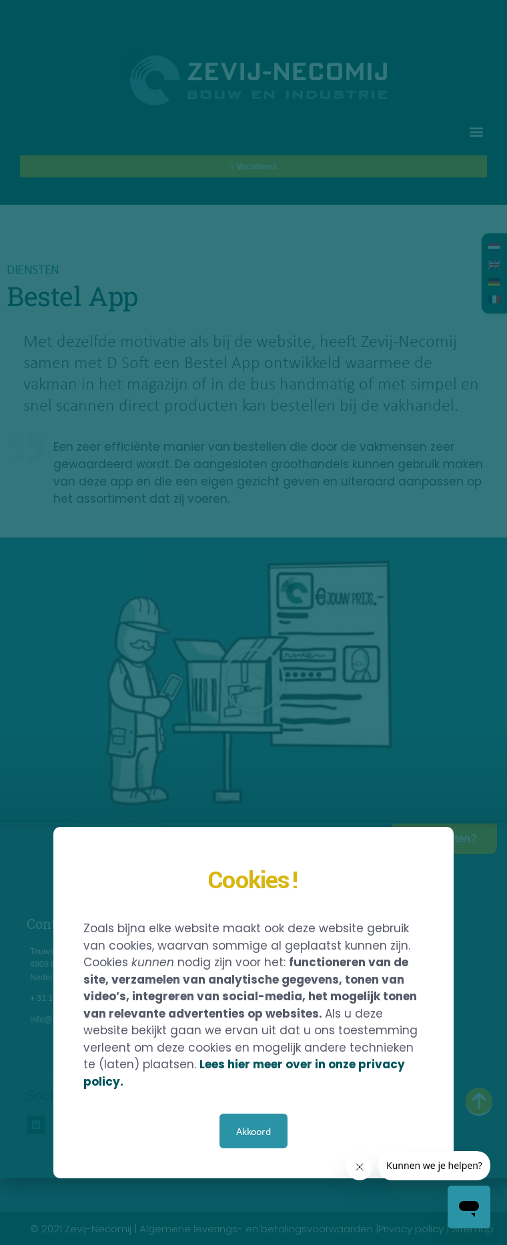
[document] (253, 622)
